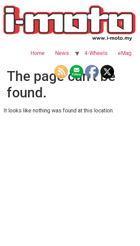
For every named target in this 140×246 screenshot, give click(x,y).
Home (37, 53)
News (62, 53)
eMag (124, 53)
